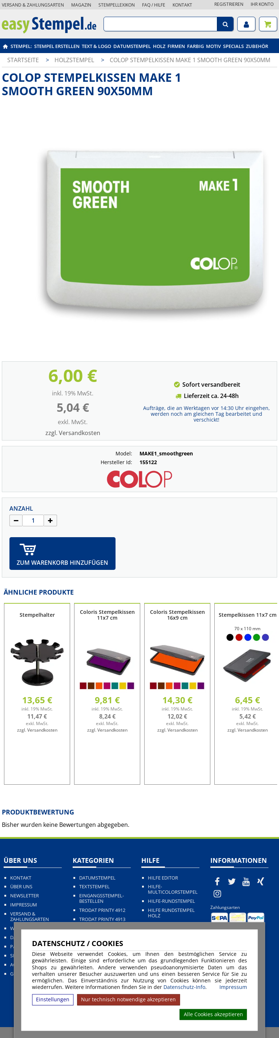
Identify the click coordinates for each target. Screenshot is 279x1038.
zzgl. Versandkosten (72, 433)
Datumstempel (132, 46)
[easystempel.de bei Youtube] (246, 881)
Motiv (213, 46)
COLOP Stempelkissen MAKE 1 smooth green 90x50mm (190, 60)
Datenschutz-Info (184, 986)
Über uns (21, 886)
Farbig (195, 46)
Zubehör (257, 46)
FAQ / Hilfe (153, 5)
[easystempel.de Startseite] (49, 31)
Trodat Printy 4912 (102, 910)
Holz (159, 46)
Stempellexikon (116, 5)
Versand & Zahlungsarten (33, 5)
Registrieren (228, 4)
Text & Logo (96, 46)
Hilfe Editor (163, 878)
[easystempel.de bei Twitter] (232, 881)
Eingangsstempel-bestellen (101, 898)
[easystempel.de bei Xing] (260, 881)
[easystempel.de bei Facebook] (217, 881)
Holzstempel (75, 60)
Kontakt (182, 5)
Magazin (81, 5)
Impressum (233, 987)
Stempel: (21, 46)
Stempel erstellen (57, 46)
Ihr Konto (262, 4)
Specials (233, 46)
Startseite (23, 60)
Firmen (176, 46)
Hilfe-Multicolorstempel (173, 889)
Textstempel (94, 886)
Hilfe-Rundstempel (171, 901)
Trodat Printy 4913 (102, 919)
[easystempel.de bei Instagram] (217, 893)
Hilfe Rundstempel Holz (171, 913)
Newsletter (24, 895)
